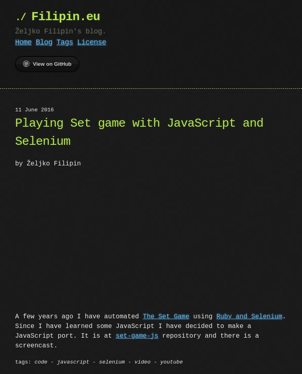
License (91, 42)
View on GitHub (47, 64)
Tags (64, 42)
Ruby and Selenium (249, 315)
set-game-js (137, 335)
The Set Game (166, 315)
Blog (44, 42)
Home (23, 42)
